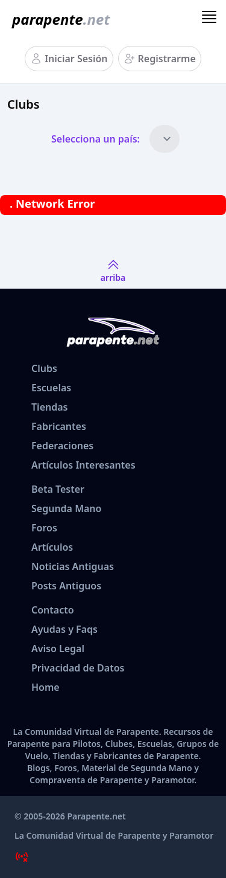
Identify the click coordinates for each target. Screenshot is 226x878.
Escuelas (51, 387)
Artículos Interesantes (83, 465)
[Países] (164, 139)
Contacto (52, 610)
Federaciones (62, 445)
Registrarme (167, 58)
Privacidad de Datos (77, 668)
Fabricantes (58, 426)
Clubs (44, 368)
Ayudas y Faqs (64, 629)
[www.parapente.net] (58, 19)
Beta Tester (57, 489)
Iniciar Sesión (76, 58)
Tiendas (49, 407)
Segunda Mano (66, 508)
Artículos (52, 547)
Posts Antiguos (66, 585)
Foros (44, 527)
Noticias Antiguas (72, 566)
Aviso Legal (57, 648)
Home (45, 687)
